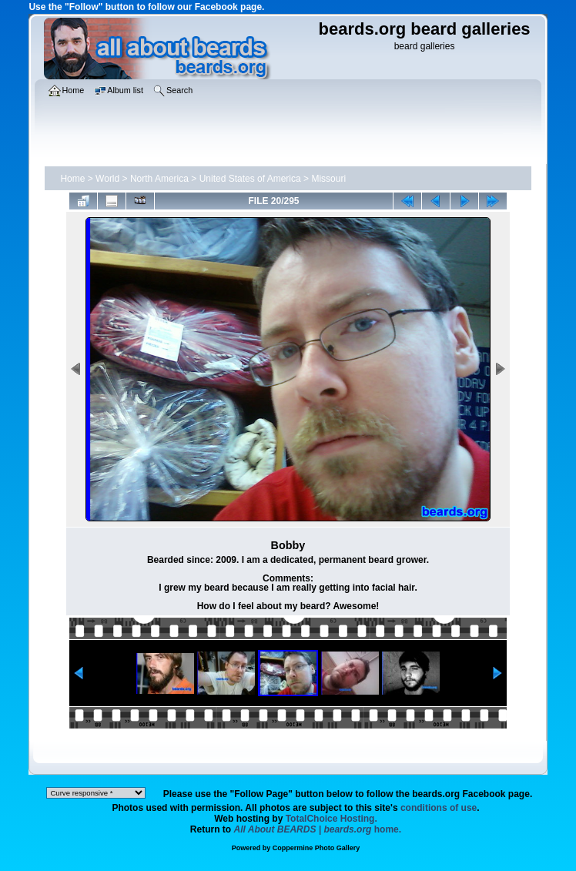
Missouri (328, 178)
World (107, 178)
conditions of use (438, 807)
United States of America (250, 178)
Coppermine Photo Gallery (316, 848)
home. (318, 829)
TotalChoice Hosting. (331, 818)
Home (72, 178)
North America (159, 178)
